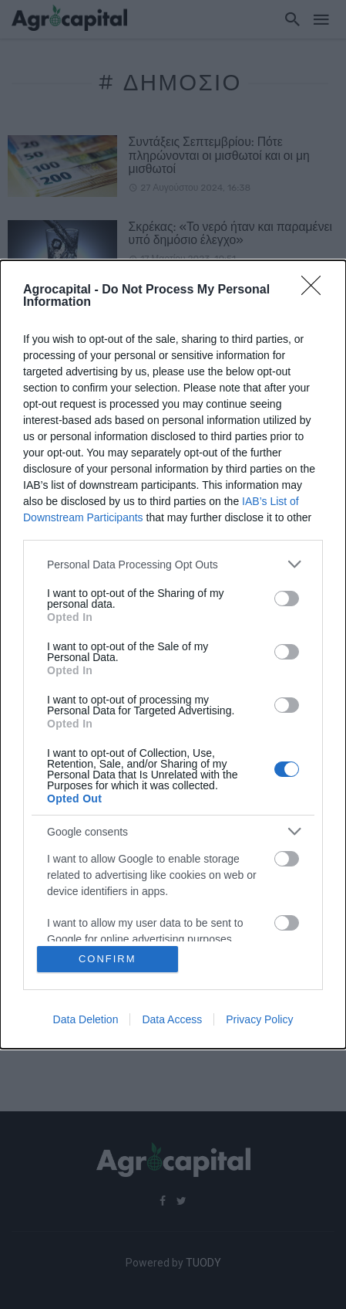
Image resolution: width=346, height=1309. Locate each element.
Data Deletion (86, 1019)
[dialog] (173, 654)
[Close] (316, 290)
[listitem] (173, 564)
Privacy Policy (259, 1019)
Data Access (172, 1019)
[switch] (286, 598)
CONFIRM (107, 959)
